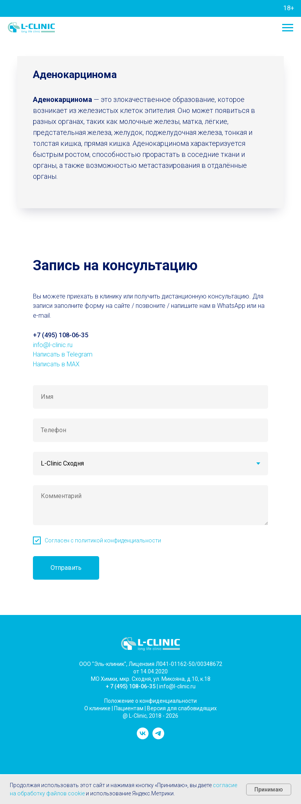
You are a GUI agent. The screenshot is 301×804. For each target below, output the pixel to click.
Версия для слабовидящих (182, 708)
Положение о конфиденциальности (150, 701)
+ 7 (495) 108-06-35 (131, 686)
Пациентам (128, 708)
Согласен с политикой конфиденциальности (103, 540)
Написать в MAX (56, 364)
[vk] (143, 737)
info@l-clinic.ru (53, 345)
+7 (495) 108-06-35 (60, 335)
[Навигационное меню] (287, 28)
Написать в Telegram (62, 354)
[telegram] (158, 737)
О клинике (97, 708)
